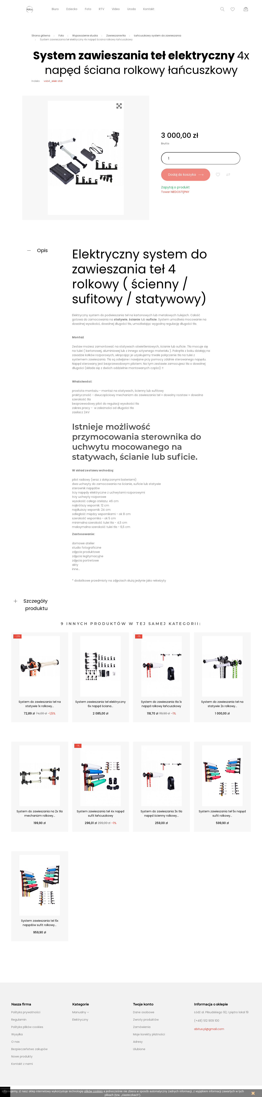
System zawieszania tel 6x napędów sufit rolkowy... (39, 923)
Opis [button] (42, 250)
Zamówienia (141, 1027)
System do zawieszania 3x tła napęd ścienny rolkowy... (161, 813)
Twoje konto (143, 1004)
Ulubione (139, 1049)
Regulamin (18, 1020)
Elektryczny (80, 1020)
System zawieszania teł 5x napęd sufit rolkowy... (222, 813)
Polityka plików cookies (27, 1027)
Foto (88, 9)
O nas (15, 1042)
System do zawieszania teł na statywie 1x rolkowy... (40, 704)
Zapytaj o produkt (175, 187)
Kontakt (148, 9)
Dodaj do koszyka (185, 174)
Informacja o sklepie (211, 1004)
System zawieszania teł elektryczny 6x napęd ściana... (100, 704)
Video (116, 9)
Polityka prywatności (25, 1012)
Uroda (131, 9)
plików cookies (93, 1091)
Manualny (79, 1012)
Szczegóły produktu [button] (36, 605)
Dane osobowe (143, 1012)
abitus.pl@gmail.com (209, 1029)
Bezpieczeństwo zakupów (29, 1049)
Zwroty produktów (146, 1020)
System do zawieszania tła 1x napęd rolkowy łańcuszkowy (161, 704)
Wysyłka (17, 1034)
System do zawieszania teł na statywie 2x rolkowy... (222, 704)
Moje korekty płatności (149, 1034)
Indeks (36, 81)
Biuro (55, 9)
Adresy (138, 1042)
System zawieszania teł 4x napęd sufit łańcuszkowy (100, 813)
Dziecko (71, 9)
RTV (101, 9)
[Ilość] (200, 158)
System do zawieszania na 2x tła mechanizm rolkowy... (40, 813)
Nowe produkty (22, 1056)
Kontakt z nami (22, 1064)
